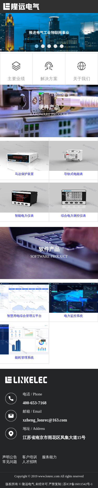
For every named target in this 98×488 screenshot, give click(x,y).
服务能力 (49, 457)
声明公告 (9, 457)
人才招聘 (29, 462)
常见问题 (9, 462)
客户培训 (29, 457)
